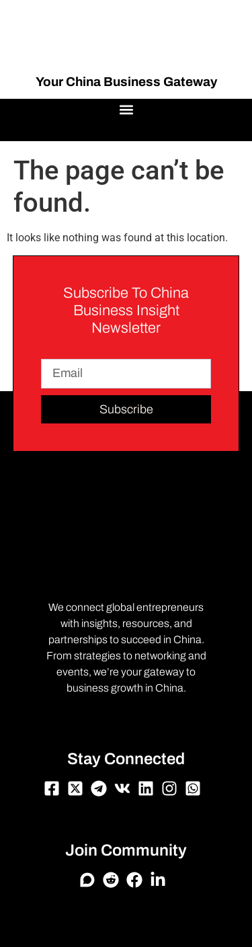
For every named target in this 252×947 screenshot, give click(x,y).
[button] (126, 110)
